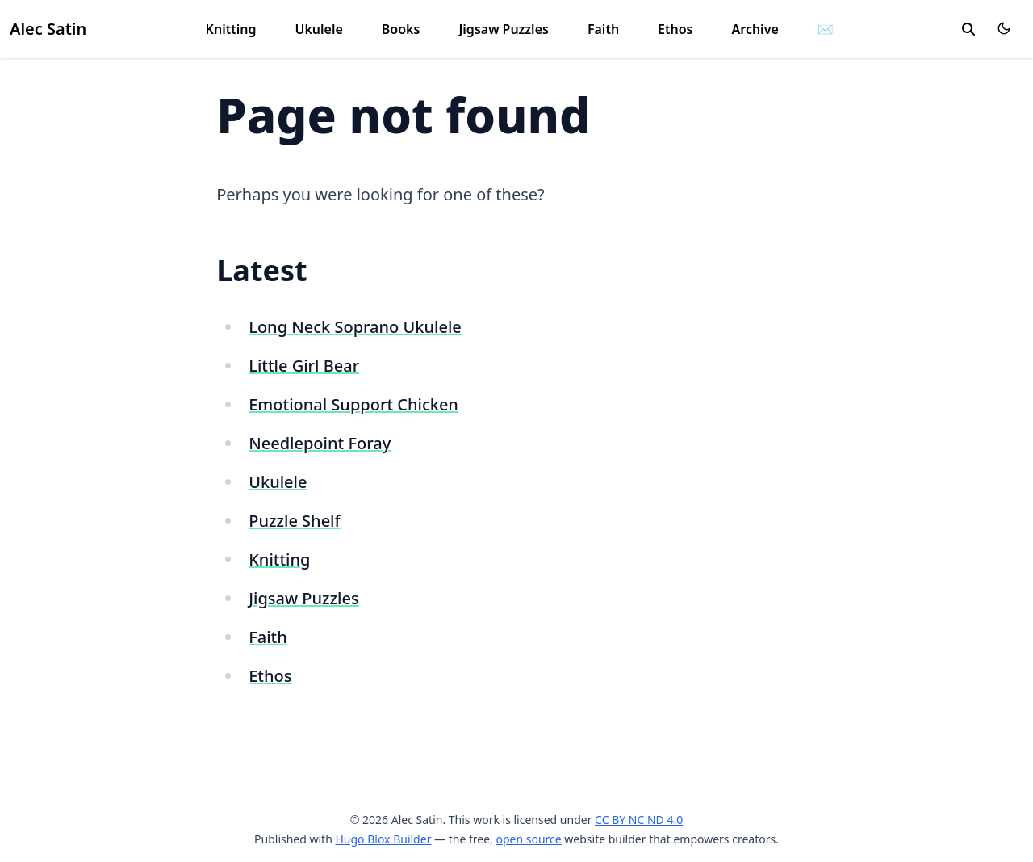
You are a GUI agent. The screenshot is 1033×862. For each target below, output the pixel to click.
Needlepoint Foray (320, 443)
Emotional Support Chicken (353, 404)
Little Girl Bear (304, 365)
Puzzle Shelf (294, 521)
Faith (603, 29)
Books (401, 29)
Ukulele (318, 29)
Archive (755, 29)
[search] (968, 29)
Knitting (231, 29)
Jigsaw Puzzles (503, 29)
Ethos (675, 29)
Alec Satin (48, 29)
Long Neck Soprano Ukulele (355, 327)
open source (528, 839)
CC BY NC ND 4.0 (639, 819)
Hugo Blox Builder (383, 839)
